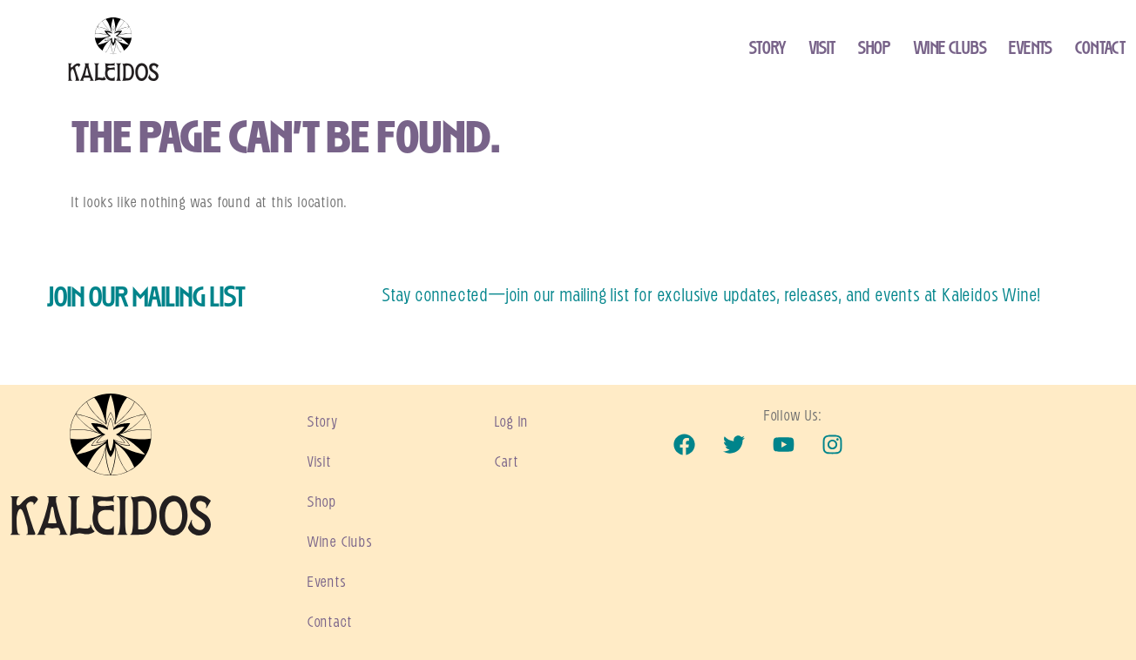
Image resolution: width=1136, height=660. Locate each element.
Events (1030, 49)
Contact (1100, 49)
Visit (822, 49)
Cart (506, 462)
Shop (874, 49)
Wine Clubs (950, 49)
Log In (512, 422)
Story (768, 49)
